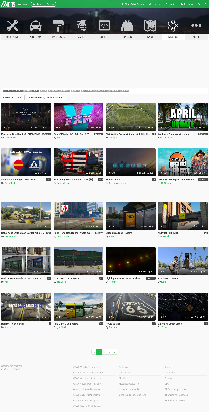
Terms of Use (171, 378)
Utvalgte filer (125, 372)
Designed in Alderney (11, 366)
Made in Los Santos (11, 369)
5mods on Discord (175, 400)
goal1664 (61, 282)
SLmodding (166, 137)
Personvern (170, 372)
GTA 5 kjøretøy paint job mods (88, 378)
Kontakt (168, 367)
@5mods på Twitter (176, 389)
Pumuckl (113, 327)
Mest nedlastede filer (129, 384)
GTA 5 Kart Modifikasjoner (86, 400)
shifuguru (113, 137)
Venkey (112, 282)
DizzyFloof (9, 183)
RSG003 (113, 236)
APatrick (165, 236)
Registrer (187, 4)
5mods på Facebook (176, 395)
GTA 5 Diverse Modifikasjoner (88, 406)
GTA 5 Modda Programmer (86, 367)
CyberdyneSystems (118, 183)
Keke (7, 282)
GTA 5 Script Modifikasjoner (87, 389)
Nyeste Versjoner (46, 97)
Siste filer (123, 367)
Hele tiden (13, 97)
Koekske (8, 327)
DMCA (168, 384)
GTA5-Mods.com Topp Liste (132, 395)
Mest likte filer (126, 378)
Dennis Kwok (63, 183)
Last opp (154, 4)
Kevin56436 (10, 137)
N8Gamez (166, 183)
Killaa (59, 137)
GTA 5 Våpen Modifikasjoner (87, 384)
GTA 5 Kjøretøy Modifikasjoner (88, 372)
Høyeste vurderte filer (129, 389)
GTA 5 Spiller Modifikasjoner (87, 395)
